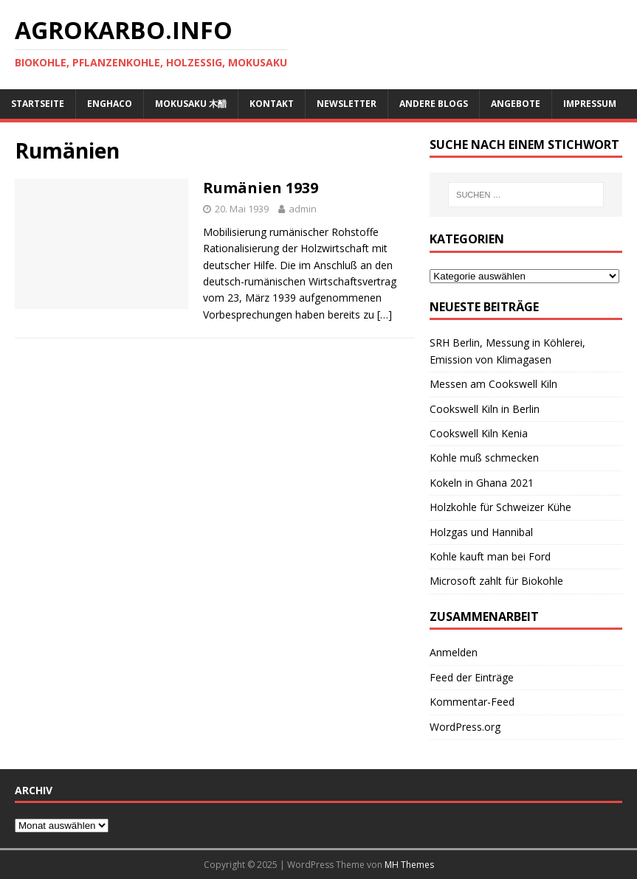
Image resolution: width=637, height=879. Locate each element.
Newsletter (346, 103)
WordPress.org (465, 727)
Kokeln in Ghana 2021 (482, 483)
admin (303, 208)
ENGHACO (109, 103)
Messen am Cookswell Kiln (493, 384)
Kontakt (271, 103)
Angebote (515, 103)
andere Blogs (433, 103)
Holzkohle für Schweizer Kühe (500, 507)
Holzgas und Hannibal (481, 532)
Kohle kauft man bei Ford (490, 556)
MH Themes (409, 864)
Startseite (37, 103)
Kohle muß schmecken (484, 458)
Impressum (589, 103)
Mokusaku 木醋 (191, 103)
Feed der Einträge (472, 677)
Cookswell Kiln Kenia (479, 433)
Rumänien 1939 (260, 188)
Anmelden (454, 652)
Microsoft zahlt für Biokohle (496, 581)
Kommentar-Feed (472, 702)
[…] (384, 315)
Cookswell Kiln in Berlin (485, 409)
